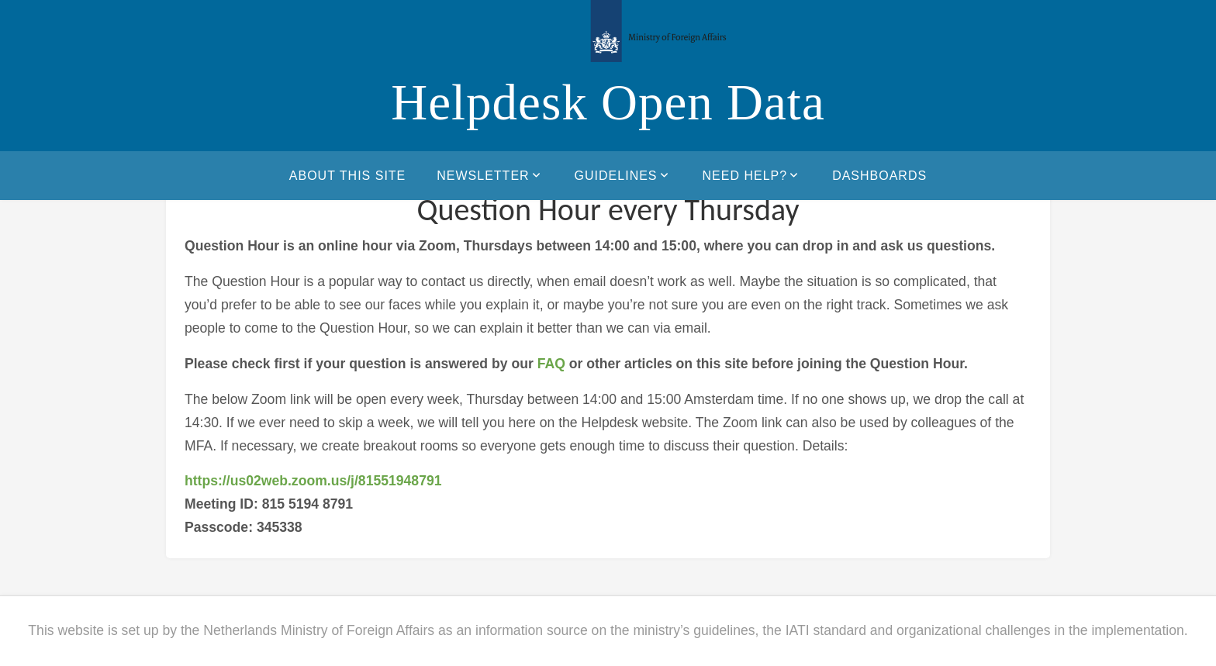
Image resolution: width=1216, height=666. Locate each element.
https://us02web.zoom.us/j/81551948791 (313, 480)
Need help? (752, 175)
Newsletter (490, 175)
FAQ (551, 363)
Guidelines (623, 175)
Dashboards (879, 175)
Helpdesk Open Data (608, 102)
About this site (347, 175)
